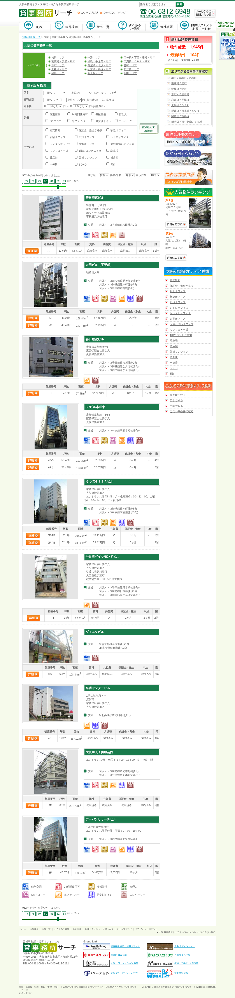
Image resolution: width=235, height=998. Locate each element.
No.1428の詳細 (176, 257)
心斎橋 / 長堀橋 (180, 99)
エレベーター (126, 121)
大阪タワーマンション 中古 (124, 973)
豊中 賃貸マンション (184, 946)
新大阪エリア (95, 73)
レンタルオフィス (60, 144)
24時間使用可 (79, 114)
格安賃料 (54, 130)
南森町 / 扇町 (179, 83)
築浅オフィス (86, 137)
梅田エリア (58, 57)
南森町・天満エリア (63, 61)
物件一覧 (98, 26)
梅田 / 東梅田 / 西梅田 (184, 77)
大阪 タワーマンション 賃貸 (124, 963)
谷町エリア (130, 65)
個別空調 (54, 114)
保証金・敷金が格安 (90, 130)
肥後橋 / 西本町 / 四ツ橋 (185, 110)
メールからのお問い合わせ (205, 13)
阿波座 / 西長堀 (180, 116)
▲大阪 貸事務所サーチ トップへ (172, 932)
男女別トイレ (103, 121)
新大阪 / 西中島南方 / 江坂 (186, 121)
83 (64, 181)
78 (33, 181)
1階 (112, 164)
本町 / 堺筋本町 (180, 94)
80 (45, 181)
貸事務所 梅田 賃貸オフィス (125, 946)
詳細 (32, 251)
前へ (69, 180)
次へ (76, 180)
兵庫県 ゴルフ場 (119, 955)
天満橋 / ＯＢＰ (180, 105)
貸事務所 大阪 (181, 973)
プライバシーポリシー (114, 12)
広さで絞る (176, 400)
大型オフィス (86, 144)
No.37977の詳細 (176, 224)
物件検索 (66, 26)
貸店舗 (53, 157)
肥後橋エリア (59, 69)
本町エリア (58, 65)
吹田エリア (130, 73)
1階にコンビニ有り (89, 150)
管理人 (122, 114)
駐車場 (114, 150)
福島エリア (58, 73)
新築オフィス (57, 137)
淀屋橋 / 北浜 (179, 88)
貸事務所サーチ (31, 37)
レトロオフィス (119, 137)
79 (39, 181)
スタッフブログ (87, 12)
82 (58, 181)
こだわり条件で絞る (181, 411)
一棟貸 (53, 164)
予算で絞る (176, 405)
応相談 (110, 99)
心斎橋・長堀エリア (99, 69)
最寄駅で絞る (178, 394)
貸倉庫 (114, 157)
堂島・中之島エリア (99, 61)
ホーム (23, 929)
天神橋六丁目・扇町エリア (139, 57)
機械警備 (100, 114)
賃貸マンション (87, 157)
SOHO (82, 164)
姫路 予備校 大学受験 (186, 963)
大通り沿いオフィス (122, 144)
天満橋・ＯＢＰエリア (137, 61)
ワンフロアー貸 (58, 150)
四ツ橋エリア (131, 69)
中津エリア (94, 57)
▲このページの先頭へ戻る (202, 932)
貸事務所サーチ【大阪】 (35, 26)
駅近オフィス (118, 130)
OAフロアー (56, 121)
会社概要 (161, 26)
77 (26, 181)
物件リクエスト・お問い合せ (99, 929)
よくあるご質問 (130, 26)
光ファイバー (79, 121)
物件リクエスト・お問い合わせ (196, 26)
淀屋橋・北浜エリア (99, 65)
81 (51, 181)
